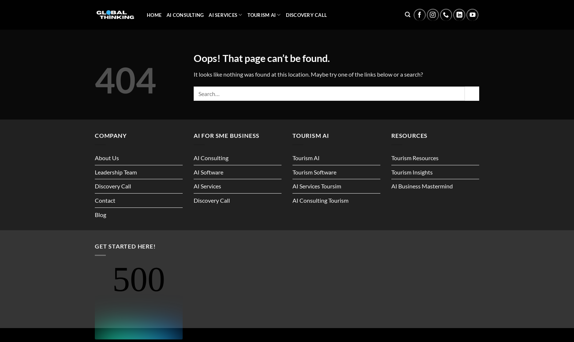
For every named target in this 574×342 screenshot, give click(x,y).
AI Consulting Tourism (320, 200)
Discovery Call (306, 15)
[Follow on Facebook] (420, 15)
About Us (107, 157)
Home (154, 15)
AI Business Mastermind (422, 186)
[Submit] (472, 94)
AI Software (208, 172)
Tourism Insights (412, 172)
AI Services (225, 14)
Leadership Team (116, 172)
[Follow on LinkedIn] (459, 15)
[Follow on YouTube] (472, 15)
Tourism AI (264, 14)
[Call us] (446, 15)
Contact (105, 200)
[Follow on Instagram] (433, 15)
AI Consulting (185, 15)
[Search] (407, 15)
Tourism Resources (415, 157)
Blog (100, 214)
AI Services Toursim (316, 186)
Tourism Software (314, 172)
